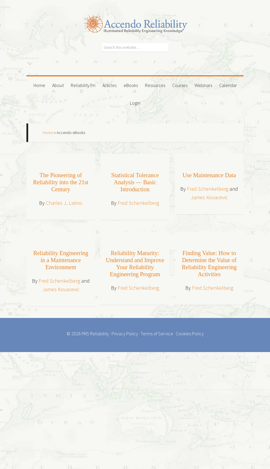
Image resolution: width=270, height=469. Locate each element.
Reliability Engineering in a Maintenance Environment (60, 260)
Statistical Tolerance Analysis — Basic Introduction (135, 182)
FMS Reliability (95, 333)
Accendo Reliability (135, 20)
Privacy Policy (125, 333)
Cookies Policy (190, 333)
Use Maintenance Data (209, 175)
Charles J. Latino (64, 203)
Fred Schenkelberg (138, 203)
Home (48, 132)
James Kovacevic (209, 197)
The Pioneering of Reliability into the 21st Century (60, 182)
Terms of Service (157, 333)
